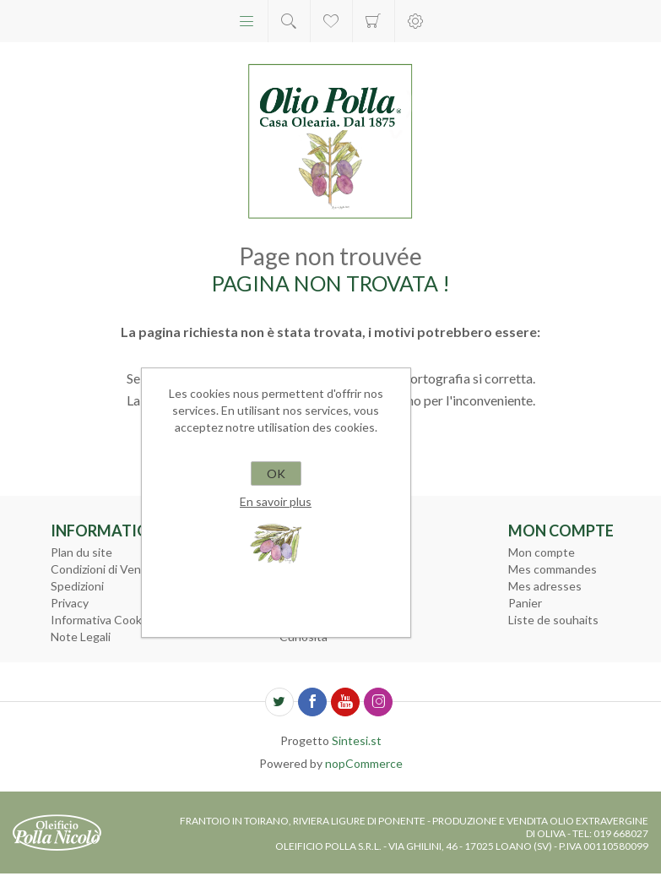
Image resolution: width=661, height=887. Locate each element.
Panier (373, 21)
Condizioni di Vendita (106, 569)
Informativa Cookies (104, 619)
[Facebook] (312, 702)
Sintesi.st (357, 740)
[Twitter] (279, 702)
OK (276, 473)
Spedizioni (77, 586)
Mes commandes (552, 569)
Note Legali (81, 636)
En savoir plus (276, 501)
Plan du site (81, 552)
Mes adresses (545, 586)
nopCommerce (364, 763)
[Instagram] (378, 702)
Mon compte (541, 552)
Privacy (70, 603)
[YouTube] (345, 702)
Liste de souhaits (553, 619)
